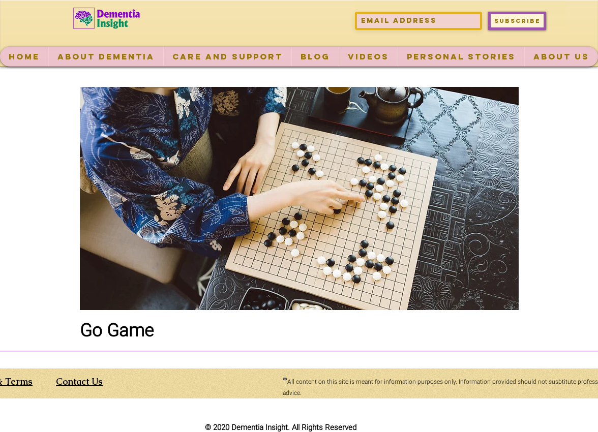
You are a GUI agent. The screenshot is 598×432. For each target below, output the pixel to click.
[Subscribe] (517, 21)
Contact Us (79, 381)
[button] (105, 57)
